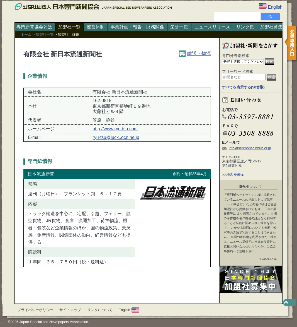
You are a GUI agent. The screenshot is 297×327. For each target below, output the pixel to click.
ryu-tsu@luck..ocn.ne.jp (115, 137)
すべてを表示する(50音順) (243, 87)
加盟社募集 (271, 27)
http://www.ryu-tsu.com (115, 128)
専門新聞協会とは (34, 27)
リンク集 (245, 27)
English (128, 310)
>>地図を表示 (233, 174)
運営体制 (95, 27)
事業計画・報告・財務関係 (137, 27)
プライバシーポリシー (35, 310)
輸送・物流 (195, 53)
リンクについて (100, 310)
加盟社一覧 (69, 27)
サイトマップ (70, 310)
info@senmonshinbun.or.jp (250, 148)
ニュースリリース (212, 27)
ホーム (27, 34)
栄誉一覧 (179, 27)
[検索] (236, 16)
